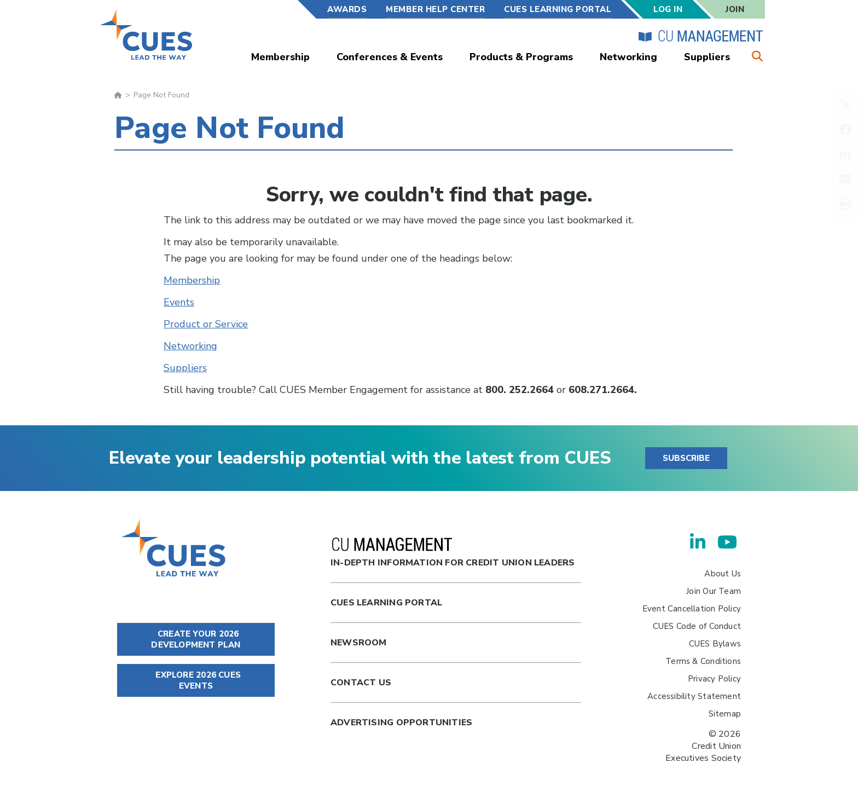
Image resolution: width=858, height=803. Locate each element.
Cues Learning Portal (386, 603)
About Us (722, 573)
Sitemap (725, 713)
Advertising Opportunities (401, 723)
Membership (280, 56)
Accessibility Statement (694, 696)
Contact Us (361, 683)
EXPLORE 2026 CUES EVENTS (196, 680)
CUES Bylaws (715, 643)
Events (179, 302)
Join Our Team (713, 591)
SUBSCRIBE (686, 458)
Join (735, 9)
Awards (347, 9)
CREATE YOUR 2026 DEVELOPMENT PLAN (195, 639)
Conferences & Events (390, 56)
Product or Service (206, 324)
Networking (628, 56)
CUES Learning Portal (557, 9)
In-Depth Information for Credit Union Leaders (453, 553)
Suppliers (707, 56)
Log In (667, 9)
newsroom (359, 643)
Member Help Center (435, 9)
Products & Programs (521, 56)
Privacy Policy (714, 678)
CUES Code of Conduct (697, 626)
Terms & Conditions (703, 661)
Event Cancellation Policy (691, 608)
